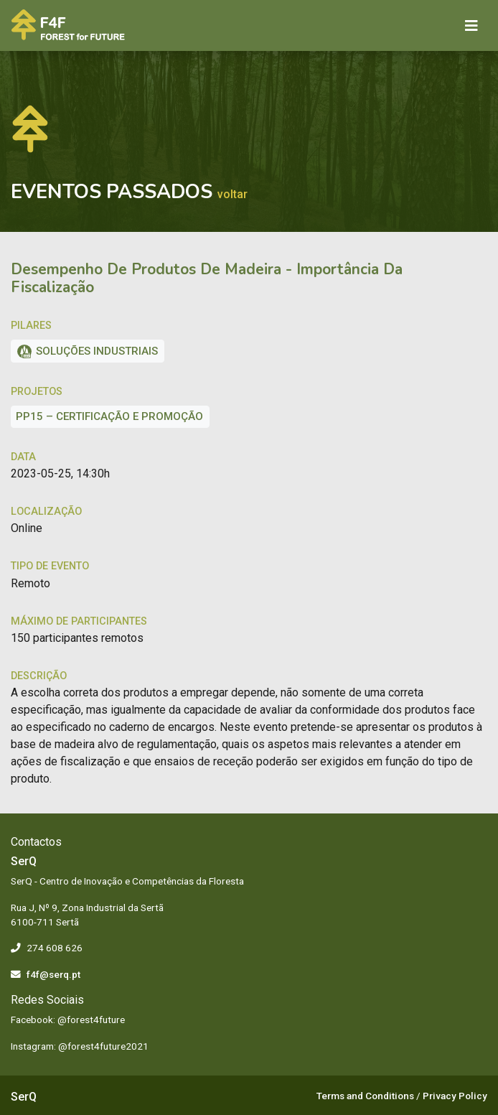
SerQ (24, 1097)
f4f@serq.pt (53, 974)
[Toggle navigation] (471, 26)
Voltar (232, 194)
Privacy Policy (455, 1095)
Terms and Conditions (365, 1095)
